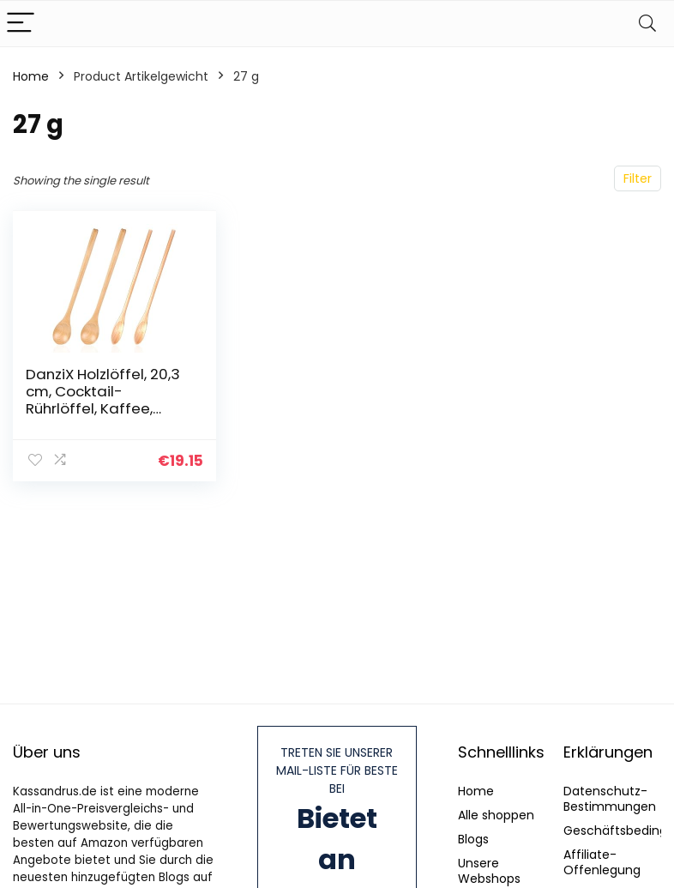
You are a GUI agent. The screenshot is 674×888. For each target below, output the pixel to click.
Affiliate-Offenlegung (602, 862)
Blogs (473, 839)
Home (31, 76)
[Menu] (20, 23)
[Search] (647, 23)
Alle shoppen (496, 815)
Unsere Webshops (489, 871)
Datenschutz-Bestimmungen (609, 798)
